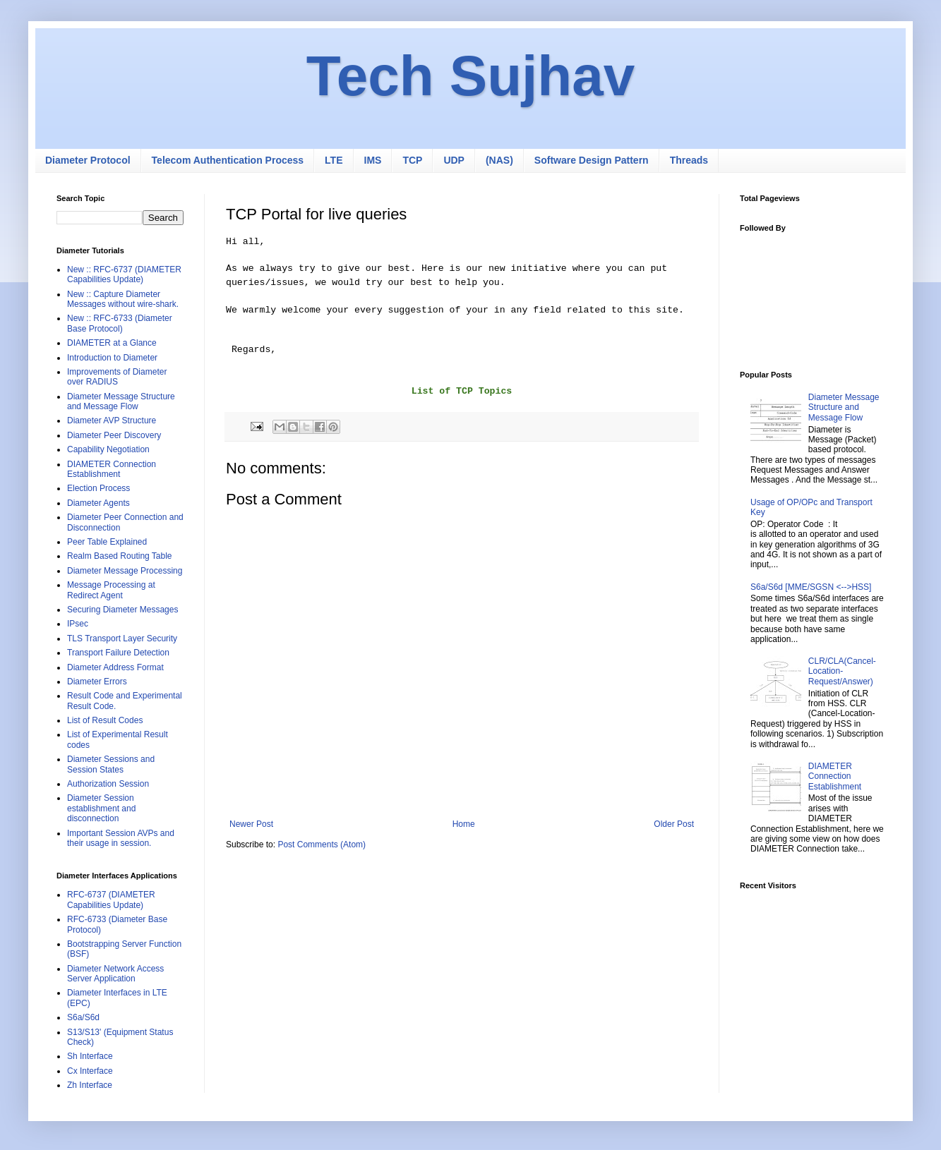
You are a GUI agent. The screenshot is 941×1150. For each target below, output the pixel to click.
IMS (373, 160)
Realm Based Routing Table (119, 556)
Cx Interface (90, 1071)
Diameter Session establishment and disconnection (101, 808)
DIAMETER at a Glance (112, 343)
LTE (333, 160)
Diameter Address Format (115, 667)
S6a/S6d (83, 1017)
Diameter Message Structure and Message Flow (121, 401)
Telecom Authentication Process (228, 160)
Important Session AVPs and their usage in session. (120, 838)
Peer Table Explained (107, 542)
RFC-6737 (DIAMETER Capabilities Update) (111, 899)
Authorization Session (108, 784)
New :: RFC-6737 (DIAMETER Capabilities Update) (124, 274)
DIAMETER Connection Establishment (111, 469)
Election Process (98, 488)
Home (463, 824)
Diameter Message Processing (124, 571)
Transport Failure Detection (118, 653)
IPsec (77, 624)
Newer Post (251, 824)
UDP (453, 160)
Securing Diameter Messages (122, 610)
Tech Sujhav (470, 75)
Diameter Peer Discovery (114, 435)
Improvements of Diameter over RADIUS (117, 377)
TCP (412, 160)
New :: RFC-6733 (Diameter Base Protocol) (119, 323)
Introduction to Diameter (112, 358)
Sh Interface (90, 1056)
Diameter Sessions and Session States (111, 764)
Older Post (674, 824)
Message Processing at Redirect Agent (111, 590)
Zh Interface (89, 1085)
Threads (689, 160)
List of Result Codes (105, 720)
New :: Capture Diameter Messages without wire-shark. (123, 299)
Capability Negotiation (108, 449)
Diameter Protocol (88, 160)
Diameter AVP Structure (111, 420)
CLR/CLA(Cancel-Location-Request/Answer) (842, 671)
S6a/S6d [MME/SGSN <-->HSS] (810, 587)
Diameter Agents (98, 503)
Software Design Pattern (591, 160)
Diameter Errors (97, 681)
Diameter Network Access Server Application (115, 973)
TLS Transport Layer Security (122, 638)
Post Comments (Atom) (321, 844)
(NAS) (499, 160)
